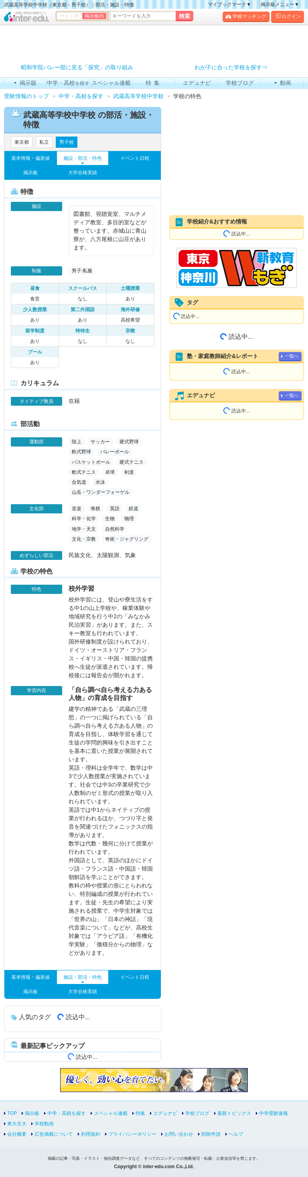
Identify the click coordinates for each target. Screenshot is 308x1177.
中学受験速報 (273, 1113)
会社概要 (16, 1134)
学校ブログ (197, 1113)
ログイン (287, 16)
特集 (140, 1113)
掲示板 (30, 172)
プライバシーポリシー (132, 1134)
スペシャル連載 (111, 1113)
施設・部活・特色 (82, 158)
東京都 (21, 142)
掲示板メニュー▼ (280, 4)
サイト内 (69, 16)
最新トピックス (234, 1113)
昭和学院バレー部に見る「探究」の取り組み (77, 67)
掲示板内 (94, 16)
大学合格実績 (82, 172)
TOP (12, 1113)
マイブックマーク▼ (229, 4)
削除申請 (211, 1134)
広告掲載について (53, 1134)
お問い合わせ (178, 1134)
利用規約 (90, 1134)
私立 (44, 142)
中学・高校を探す (66, 1113)
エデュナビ (165, 1113)
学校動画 (44, 1124)
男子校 (66, 142)
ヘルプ (236, 1134)
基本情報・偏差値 (30, 158)
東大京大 (16, 1124)
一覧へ (291, 356)
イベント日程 (134, 158)
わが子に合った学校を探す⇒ (231, 67)
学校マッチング (246, 16)
